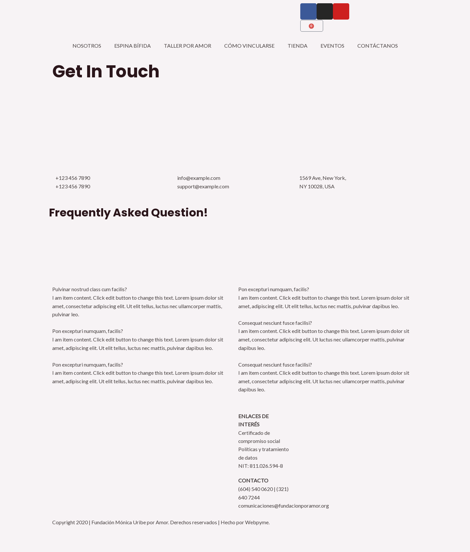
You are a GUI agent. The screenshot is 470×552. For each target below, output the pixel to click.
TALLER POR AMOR (187, 45)
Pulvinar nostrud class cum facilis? (90, 289)
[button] (142, 289)
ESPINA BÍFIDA (132, 45)
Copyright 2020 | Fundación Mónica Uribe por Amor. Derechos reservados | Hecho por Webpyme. (161, 522)
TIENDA (297, 45)
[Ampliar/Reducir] (11, 534)
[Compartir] (57, 534)
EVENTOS (332, 45)
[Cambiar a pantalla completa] (34, 534)
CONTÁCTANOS (377, 45)
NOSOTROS (86, 45)
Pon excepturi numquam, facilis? (88, 331)
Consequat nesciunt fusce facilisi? (275, 323)
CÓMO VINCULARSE (249, 45)
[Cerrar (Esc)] (81, 534)
